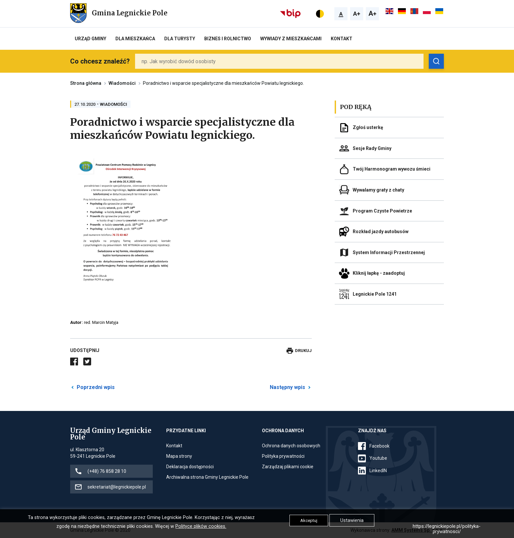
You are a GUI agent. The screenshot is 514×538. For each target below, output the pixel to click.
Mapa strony (179, 456)
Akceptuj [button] (308, 520)
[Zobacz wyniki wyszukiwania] (436, 61)
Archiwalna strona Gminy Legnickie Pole (207, 477)
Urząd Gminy (90, 38)
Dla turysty (179, 38)
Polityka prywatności (283, 456)
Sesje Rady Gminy (372, 148)
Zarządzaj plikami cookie (287, 467)
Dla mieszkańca (135, 38)
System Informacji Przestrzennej (389, 252)
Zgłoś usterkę (368, 127)
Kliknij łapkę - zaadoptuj (379, 273)
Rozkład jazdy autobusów (380, 231)
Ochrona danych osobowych (291, 446)
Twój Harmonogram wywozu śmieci (391, 169)
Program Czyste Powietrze (382, 210)
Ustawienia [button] (352, 520)
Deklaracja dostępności (190, 467)
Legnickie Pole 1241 (375, 294)
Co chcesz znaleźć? (100, 61)
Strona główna (85, 83)
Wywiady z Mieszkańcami (291, 38)
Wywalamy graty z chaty (378, 190)
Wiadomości (122, 83)
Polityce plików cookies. (200, 526)
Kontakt (341, 38)
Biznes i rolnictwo (227, 38)
